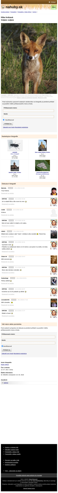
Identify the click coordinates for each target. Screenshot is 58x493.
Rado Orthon (5, 364)
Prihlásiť (53, 2)
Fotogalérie (13, 12)
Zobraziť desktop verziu (29, 488)
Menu (54, 7)
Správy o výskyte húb (11, 447)
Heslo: (6, 114)
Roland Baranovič (33, 479)
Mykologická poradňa (11, 462)
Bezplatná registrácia (21, 127)
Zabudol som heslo (9, 127)
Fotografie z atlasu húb (12, 452)
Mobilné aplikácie (10, 464)
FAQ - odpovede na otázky (13, 471)
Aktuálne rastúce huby (12, 449)
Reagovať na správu (7, 193)
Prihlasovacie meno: (10, 108)
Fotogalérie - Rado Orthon (24, 12)
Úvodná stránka (5, 12)
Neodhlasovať (9, 120)
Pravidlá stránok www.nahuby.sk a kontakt (29, 475)
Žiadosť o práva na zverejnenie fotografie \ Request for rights (32, 97)
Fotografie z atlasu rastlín (13, 454)
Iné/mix (34, 12)
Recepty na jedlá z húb (12, 460)
